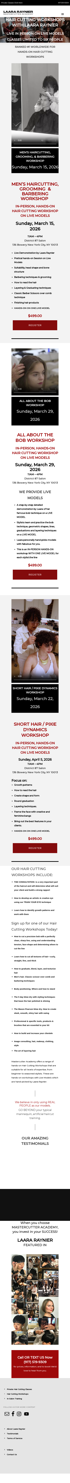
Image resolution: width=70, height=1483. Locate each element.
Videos (10, 1450)
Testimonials (12, 1434)
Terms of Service (14, 1438)
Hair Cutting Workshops (17, 1394)
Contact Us (12, 1454)
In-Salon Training (14, 1399)
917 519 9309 (63, 3)
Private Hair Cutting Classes (19, 1389)
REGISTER (35, 848)
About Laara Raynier (16, 1429)
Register (35, 325)
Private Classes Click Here (11, 3)
